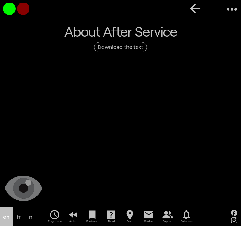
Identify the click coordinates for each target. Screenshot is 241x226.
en (6, 216)
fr (19, 216)
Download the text (120, 46)
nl (31, 216)
